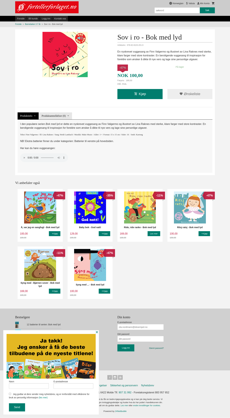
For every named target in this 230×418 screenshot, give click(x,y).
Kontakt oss (60, 18)
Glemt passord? (156, 348)
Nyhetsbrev (147, 386)
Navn (29, 384)
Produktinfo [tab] (26, 115)
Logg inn (46, 18)
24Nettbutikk (120, 411)
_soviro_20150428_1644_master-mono (44, 157)
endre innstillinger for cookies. (147, 406)
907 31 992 (125, 393)
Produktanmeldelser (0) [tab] (54, 115)
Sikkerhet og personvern (124, 386)
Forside (21, 18)
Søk (207, 10)
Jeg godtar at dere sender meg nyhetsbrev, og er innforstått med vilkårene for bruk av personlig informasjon (49, 396)
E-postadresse (124, 322)
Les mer (125, 406)
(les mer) (43, 397)
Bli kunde (33, 18)
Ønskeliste (189, 94)
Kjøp (140, 94)
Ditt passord (123, 334)
